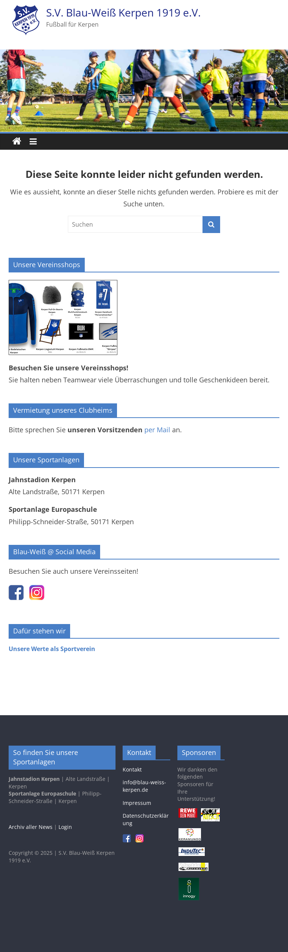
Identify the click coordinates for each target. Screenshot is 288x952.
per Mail (157, 429)
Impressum (137, 802)
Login (65, 826)
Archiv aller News (30, 826)
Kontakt (132, 769)
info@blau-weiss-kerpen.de (144, 786)
